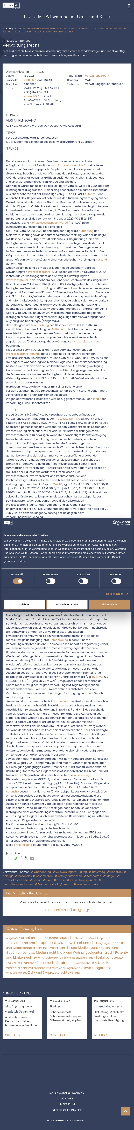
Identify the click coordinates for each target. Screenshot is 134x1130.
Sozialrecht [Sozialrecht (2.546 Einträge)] (104, 957)
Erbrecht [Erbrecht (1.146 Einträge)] (28, 943)
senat (36, 880)
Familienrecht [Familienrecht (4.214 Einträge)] (85, 943)
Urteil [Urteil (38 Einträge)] (94, 963)
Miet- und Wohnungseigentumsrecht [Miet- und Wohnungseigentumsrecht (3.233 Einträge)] (86, 952)
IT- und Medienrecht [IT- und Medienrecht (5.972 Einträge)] (82, 947)
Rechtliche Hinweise (67, 1095)
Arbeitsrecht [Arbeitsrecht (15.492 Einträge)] (31, 937)
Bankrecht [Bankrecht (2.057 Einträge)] (50, 938)
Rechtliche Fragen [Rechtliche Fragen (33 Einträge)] (83, 957)
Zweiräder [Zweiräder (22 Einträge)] (74, 972)
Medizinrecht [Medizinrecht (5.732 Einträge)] (46, 952)
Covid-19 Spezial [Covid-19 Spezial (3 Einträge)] (98, 938)
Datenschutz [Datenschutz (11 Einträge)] (14, 943)
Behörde (114, 872)
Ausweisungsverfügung (70, 872)
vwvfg (66, 884)
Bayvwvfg (97, 872)
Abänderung (41, 872)
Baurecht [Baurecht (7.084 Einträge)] (66, 938)
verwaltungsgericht (82, 880)
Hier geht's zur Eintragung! (67, 909)
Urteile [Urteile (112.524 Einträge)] (103, 962)
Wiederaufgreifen (86, 884)
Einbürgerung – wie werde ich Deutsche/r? (19, 1009)
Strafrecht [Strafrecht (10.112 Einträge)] (64, 962)
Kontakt (67, 1083)
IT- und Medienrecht (108, 1006)
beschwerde (42, 876)
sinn (47, 880)
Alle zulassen (109, 604)
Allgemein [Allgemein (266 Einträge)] (13, 938)
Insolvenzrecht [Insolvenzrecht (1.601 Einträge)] (54, 948)
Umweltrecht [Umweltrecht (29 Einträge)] (82, 963)
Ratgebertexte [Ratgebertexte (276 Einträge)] (51, 958)
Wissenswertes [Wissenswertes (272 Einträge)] (16, 973)
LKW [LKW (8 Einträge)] (33, 952)
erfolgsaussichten (69, 876)
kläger (109, 876)
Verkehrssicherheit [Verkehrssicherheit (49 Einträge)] (39, 968)
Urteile (17, 28)
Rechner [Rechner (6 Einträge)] (67, 957)
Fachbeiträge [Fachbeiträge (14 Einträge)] (65, 943)
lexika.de (7, 28)
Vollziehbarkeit (47, 884)
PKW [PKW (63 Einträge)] (37, 957)
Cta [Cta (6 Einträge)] (111, 938)
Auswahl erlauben (67, 604)
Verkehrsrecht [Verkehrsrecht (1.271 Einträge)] (16, 968)
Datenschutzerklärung (67, 1077)
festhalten (93, 876)
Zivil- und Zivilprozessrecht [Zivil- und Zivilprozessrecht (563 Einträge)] (47, 973)
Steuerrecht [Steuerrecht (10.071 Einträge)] (46, 962)
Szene (59, 880)
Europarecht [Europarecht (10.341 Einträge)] (46, 943)
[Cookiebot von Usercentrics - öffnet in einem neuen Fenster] (115, 522)
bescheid (23, 876)
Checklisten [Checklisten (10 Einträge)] (81, 938)
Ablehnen (24, 604)
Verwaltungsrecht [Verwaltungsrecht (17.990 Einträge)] (95, 967)
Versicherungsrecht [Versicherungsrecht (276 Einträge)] (66, 968)
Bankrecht (56, 1006)
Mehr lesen (12, 1035)
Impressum (67, 1089)
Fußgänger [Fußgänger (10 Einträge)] (103, 943)
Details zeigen (114, 593)
